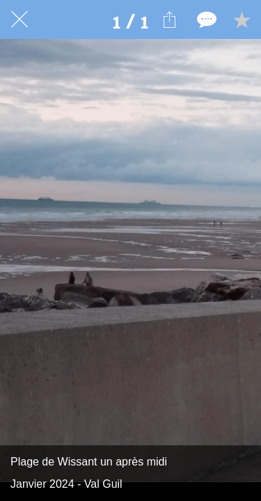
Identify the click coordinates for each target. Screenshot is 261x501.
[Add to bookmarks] (241, 19)
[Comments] (205, 19)
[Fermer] (19, 19)
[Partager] (169, 19)
